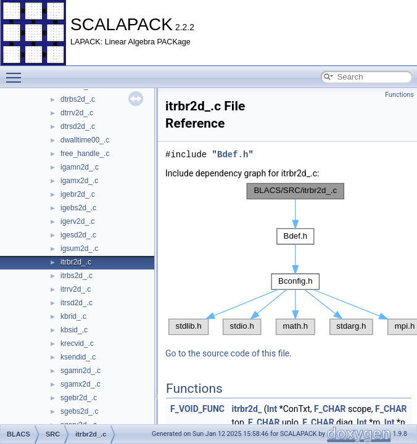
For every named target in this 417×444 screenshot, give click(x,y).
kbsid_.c (74, 330)
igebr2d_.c (77, 194)
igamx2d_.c (79, 180)
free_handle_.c (84, 153)
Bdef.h (232, 154)
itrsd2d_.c (76, 302)
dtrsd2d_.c (77, 126)
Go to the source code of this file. (228, 353)
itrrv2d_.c (75, 289)
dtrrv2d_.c (76, 113)
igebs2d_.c (78, 208)
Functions (399, 95)
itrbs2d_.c (76, 275)
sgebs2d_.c (79, 411)
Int (271, 409)
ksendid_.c (78, 357)
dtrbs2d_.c (77, 99)
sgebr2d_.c (78, 397)
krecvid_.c (77, 343)
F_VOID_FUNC (197, 409)
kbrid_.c (73, 316)
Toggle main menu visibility (16, 72)
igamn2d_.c (79, 167)
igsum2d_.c (79, 248)
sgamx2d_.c (80, 384)
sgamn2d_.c (80, 370)
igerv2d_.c (77, 221)
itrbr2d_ (246, 409)
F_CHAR (329, 409)
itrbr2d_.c (75, 262)
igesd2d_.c (78, 235)
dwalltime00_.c (84, 140)
